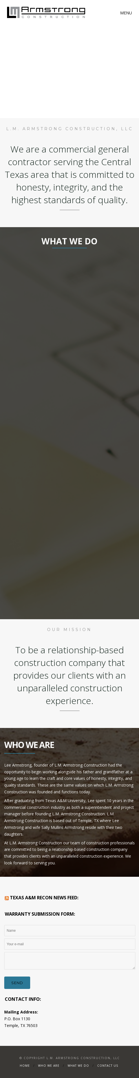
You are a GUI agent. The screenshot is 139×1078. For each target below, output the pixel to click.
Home (25, 1066)
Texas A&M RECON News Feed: (44, 898)
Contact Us (107, 1066)
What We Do (78, 1066)
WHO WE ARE (48, 1066)
